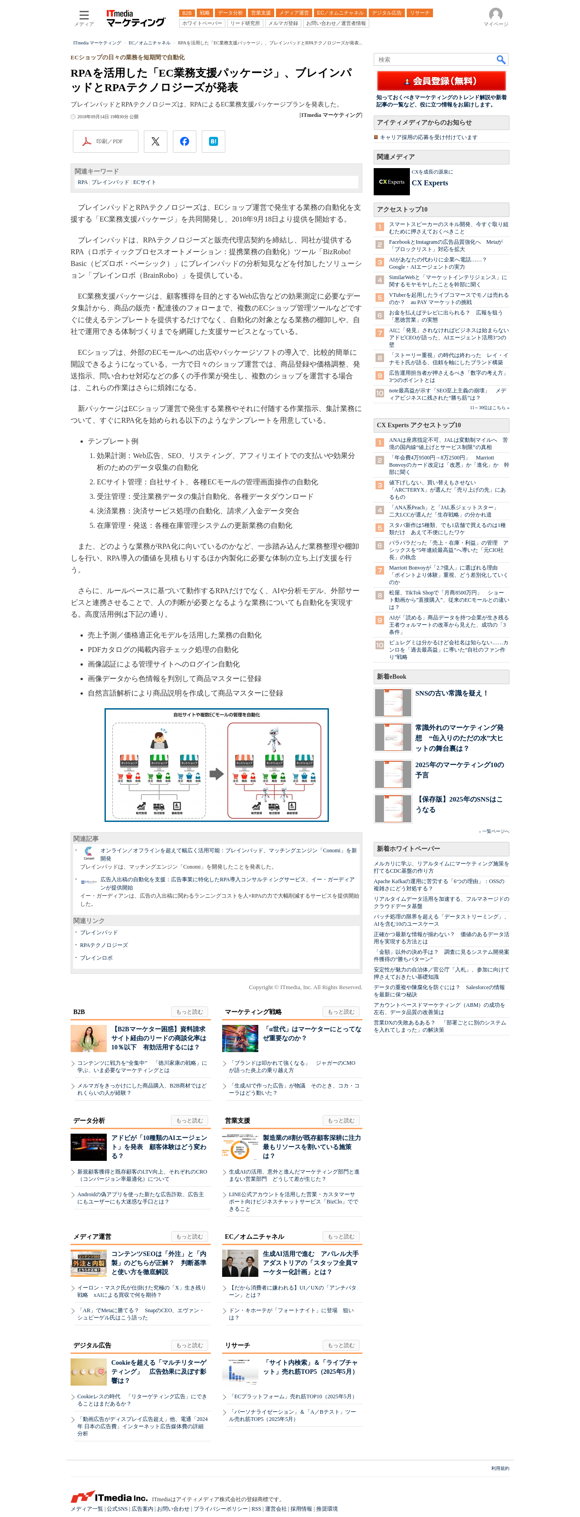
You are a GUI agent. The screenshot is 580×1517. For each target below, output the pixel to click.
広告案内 (142, 1509)
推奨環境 (327, 1509)
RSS (256, 1509)
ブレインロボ (96, 958)
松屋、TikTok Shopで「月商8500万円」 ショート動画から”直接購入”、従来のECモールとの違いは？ (449, 599)
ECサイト (144, 182)
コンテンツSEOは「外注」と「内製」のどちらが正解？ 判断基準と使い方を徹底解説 (158, 1263)
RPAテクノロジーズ (104, 945)
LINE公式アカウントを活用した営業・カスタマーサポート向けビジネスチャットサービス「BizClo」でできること (293, 1201)
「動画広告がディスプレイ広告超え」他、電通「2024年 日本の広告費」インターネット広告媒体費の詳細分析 (142, 1426)
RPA (83, 182)
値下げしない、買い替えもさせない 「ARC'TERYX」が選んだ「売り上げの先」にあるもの (447, 489)
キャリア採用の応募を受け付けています (429, 137)
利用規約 (500, 1468)
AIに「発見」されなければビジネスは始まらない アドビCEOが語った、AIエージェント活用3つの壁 (451, 337)
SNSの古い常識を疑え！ (452, 693)
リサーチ (237, 1345)
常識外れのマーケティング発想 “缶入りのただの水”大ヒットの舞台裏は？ (459, 738)
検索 (502, 59)
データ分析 (89, 1120)
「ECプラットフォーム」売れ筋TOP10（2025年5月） (293, 1396)
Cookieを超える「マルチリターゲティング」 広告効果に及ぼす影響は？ (158, 1371)
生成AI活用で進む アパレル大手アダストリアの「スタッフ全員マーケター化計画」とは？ (311, 1263)
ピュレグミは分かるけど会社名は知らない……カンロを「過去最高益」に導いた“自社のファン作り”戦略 (449, 649)
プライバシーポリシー (221, 1509)
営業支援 (237, 1120)
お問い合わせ (173, 1509)
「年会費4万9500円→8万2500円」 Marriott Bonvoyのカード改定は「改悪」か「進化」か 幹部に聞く (449, 464)
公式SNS (117, 1509)
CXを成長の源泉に (432, 171)
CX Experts (430, 183)
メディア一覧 (87, 1509)
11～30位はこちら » (489, 407)
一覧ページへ (495, 831)
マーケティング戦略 (253, 1012)
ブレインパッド (110, 182)
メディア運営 (92, 1236)
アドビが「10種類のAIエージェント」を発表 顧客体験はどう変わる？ (159, 1147)
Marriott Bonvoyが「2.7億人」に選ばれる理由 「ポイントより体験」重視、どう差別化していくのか (449, 575)
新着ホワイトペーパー (408, 848)
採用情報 (301, 1509)
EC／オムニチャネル (254, 1236)
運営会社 (276, 1509)
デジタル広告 (92, 1345)
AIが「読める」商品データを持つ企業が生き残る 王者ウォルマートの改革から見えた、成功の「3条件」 (451, 624)
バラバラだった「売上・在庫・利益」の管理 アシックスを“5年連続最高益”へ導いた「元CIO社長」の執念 (449, 550)
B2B (79, 1012)
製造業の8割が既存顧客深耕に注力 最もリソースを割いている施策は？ (315, 1147)
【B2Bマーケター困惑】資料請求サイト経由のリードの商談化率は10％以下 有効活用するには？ (158, 1038)
